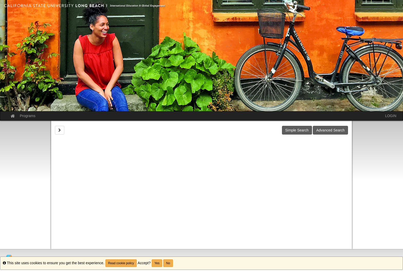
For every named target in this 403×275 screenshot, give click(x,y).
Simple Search (297, 130)
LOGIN (390, 116)
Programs (27, 116)
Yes (157, 263)
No (168, 263)
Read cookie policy (121, 263)
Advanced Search (330, 130)
